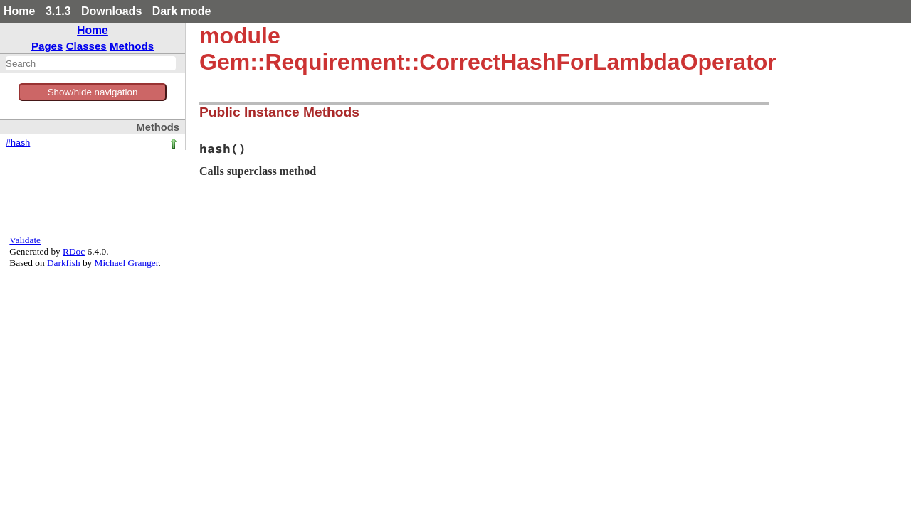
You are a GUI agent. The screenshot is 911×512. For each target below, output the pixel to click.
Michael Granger (127, 262)
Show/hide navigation (93, 92)
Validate (25, 240)
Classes (86, 46)
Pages (47, 46)
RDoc (74, 251)
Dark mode (181, 11)
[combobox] (91, 63)
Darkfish (63, 262)
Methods (132, 46)
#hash (18, 143)
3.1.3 (58, 11)
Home (19, 11)
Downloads (111, 11)
